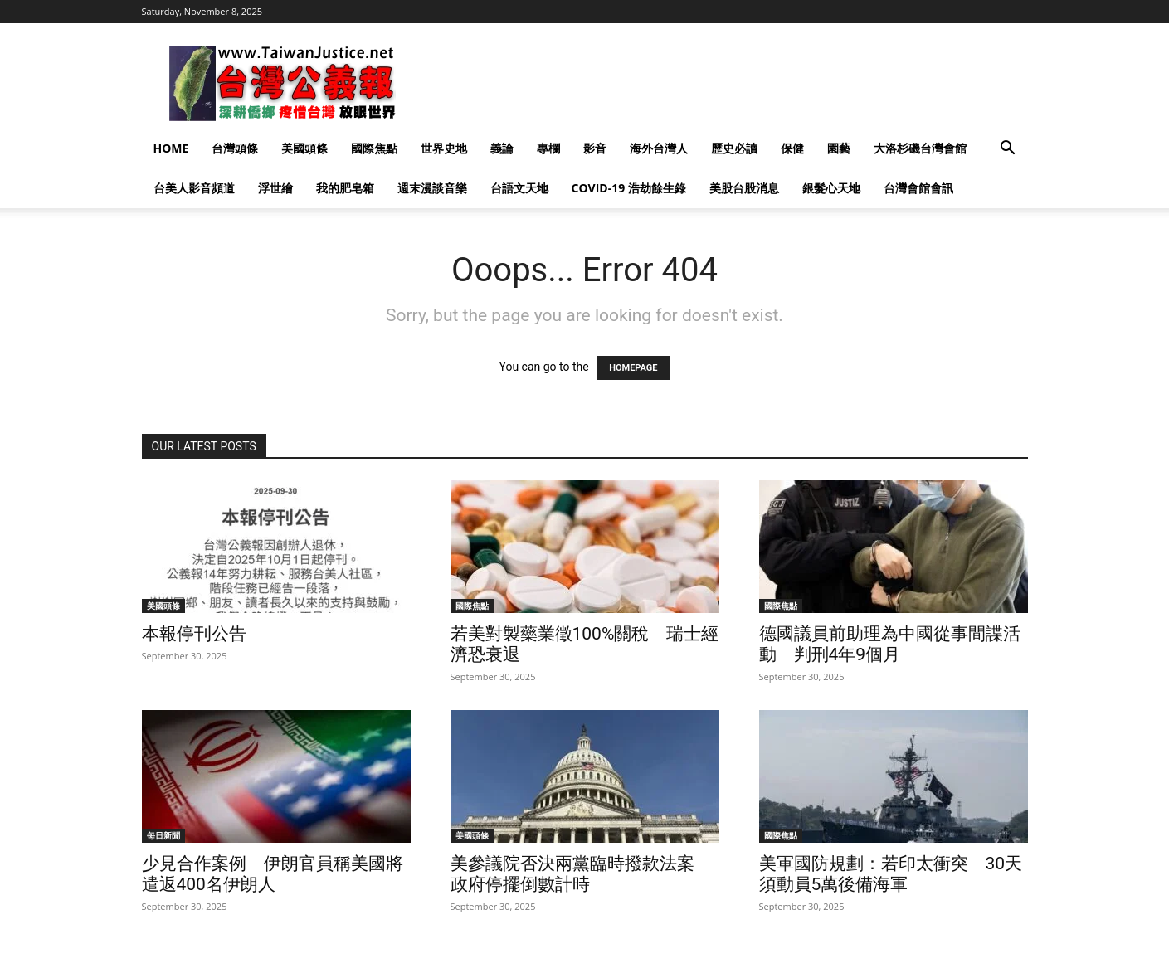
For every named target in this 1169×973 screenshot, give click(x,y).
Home (171, 148)
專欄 (548, 148)
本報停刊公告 (194, 634)
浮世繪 (275, 188)
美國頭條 (304, 148)
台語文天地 (519, 188)
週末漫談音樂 (432, 188)
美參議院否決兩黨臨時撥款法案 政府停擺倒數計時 (581, 874)
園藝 (838, 148)
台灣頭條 (235, 148)
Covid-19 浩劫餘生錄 (629, 188)
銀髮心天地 (831, 188)
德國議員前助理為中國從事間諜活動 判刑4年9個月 (889, 644)
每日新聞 (163, 835)
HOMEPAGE (633, 367)
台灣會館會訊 (918, 188)
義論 (502, 148)
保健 (792, 148)
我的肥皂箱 (345, 188)
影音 (594, 148)
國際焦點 (374, 148)
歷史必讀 (734, 148)
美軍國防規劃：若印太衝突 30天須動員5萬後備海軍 (891, 874)
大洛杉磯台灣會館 (920, 148)
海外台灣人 (659, 148)
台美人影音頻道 (194, 188)
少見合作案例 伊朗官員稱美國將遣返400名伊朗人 (272, 874)
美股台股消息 (744, 188)
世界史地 (444, 148)
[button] (1008, 150)
